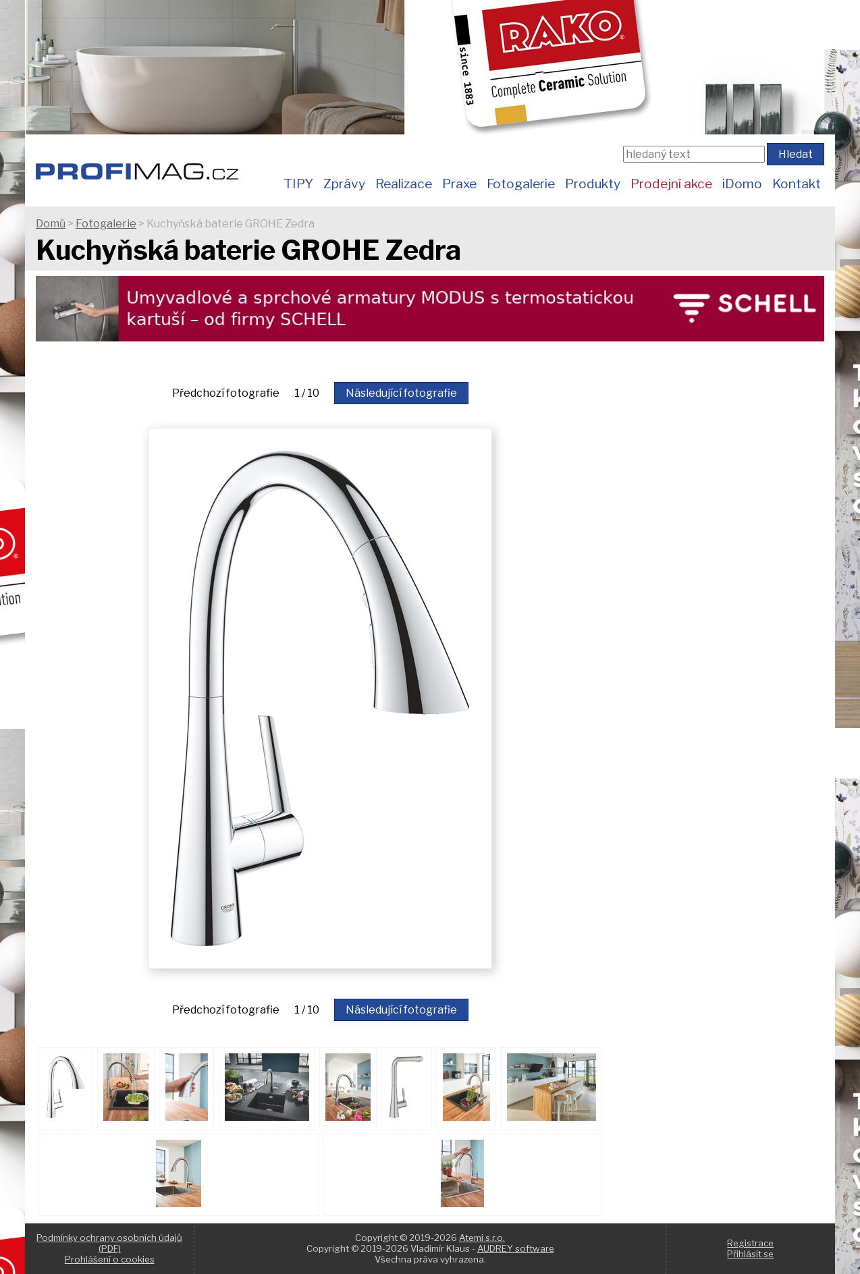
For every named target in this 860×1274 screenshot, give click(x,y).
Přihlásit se (750, 1253)
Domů (50, 223)
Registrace (750, 1243)
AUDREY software (515, 1248)
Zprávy (344, 183)
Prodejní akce (671, 183)
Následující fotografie (401, 393)
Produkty (592, 183)
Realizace (403, 183)
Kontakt (796, 183)
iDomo (742, 183)
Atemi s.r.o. (482, 1237)
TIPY (298, 183)
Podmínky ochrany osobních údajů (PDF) (109, 1243)
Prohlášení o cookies (110, 1259)
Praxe (459, 183)
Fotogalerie (521, 183)
